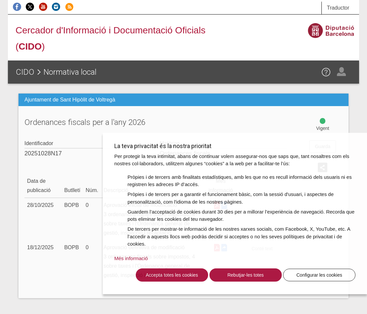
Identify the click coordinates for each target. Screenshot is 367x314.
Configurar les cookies (319, 275)
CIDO (25, 72)
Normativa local (70, 72)
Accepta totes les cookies (172, 275)
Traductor (338, 8)
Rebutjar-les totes (245, 275)
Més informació (131, 258)
